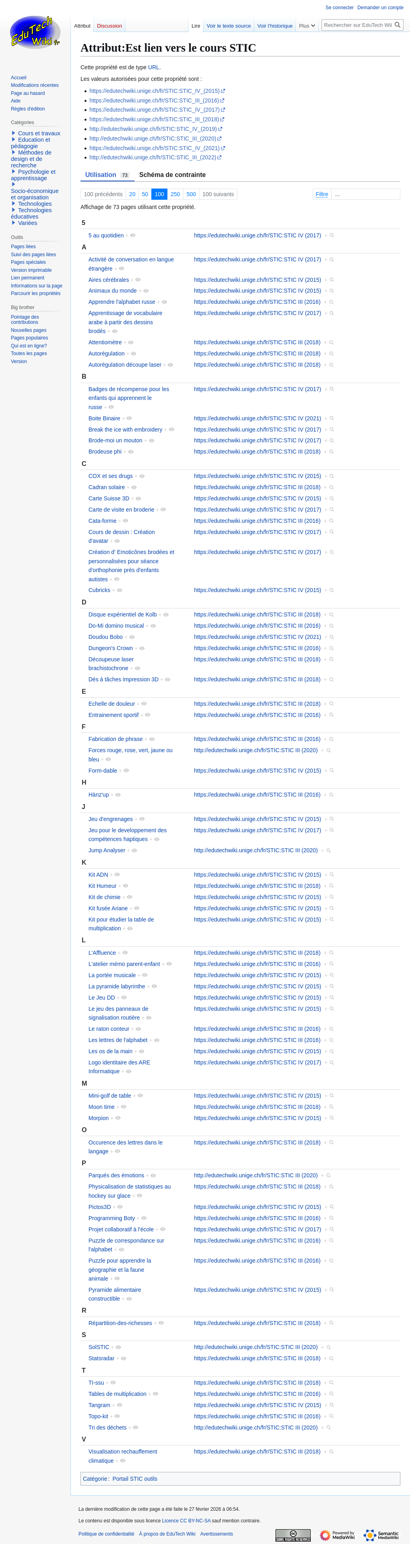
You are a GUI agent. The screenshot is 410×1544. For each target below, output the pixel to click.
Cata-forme (102, 521)
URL (153, 67)
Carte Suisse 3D (108, 498)
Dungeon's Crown (110, 648)
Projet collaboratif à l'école (121, 1229)
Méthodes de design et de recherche (31, 159)
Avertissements (216, 1534)
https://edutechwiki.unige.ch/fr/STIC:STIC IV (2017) (257, 235)
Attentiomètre (105, 342)
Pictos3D (99, 1207)
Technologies (35, 204)
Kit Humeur (102, 886)
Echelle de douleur (111, 704)
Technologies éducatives (31, 213)
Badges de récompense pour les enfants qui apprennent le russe (128, 398)
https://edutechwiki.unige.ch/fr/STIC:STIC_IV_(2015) (154, 91)
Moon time (101, 1107)
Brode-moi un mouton (115, 440)
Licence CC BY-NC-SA (186, 1521)
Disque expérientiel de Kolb (122, 614)
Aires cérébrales (108, 280)
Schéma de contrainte (172, 174)
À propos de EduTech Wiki (167, 1534)
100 (159, 194)
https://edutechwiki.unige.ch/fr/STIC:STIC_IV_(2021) (154, 148)
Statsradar (101, 1358)
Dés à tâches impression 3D (123, 679)
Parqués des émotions (116, 1175)
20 (132, 194)
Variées (27, 223)
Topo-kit (98, 1416)
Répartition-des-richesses (120, 1323)
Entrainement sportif (113, 715)
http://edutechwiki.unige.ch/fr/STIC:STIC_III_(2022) (152, 157)
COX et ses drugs (110, 476)
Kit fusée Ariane (108, 908)
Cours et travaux (39, 133)
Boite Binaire (104, 418)
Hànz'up (98, 794)
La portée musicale (112, 975)
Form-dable (102, 770)
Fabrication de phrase (115, 739)
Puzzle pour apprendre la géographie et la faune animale (119, 1269)
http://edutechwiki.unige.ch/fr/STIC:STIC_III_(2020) (152, 138)
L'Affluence (102, 953)
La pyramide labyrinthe (116, 986)
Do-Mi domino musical (116, 625)
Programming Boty (111, 1218)
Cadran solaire (106, 487)
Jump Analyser (106, 850)
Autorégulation (106, 353)
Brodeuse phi (105, 451)
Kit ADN (98, 874)
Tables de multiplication (117, 1394)
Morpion (98, 1118)
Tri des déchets (107, 1427)
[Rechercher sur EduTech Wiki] (363, 25)
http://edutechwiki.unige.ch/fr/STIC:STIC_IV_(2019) (153, 129)
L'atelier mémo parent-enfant (124, 964)
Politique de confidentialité (106, 1534)
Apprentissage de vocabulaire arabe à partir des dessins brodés (125, 322)
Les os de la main (110, 1051)
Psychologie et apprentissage (33, 175)
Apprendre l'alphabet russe (121, 302)
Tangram (99, 1405)
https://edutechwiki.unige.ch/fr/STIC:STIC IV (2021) (257, 418)
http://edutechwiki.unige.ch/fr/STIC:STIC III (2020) (256, 750)
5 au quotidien (106, 235)
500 (191, 194)
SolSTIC (98, 1347)
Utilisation (107, 175)
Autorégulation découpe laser (124, 364)
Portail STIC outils (135, 1479)
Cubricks (99, 590)
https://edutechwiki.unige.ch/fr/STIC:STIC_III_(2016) (154, 100)
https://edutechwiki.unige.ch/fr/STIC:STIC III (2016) (257, 302)
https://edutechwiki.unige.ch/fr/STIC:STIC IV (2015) (257, 280)
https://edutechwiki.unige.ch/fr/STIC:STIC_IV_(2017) (154, 109)
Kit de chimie (104, 897)
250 (175, 194)
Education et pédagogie (30, 143)
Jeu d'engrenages (110, 819)
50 (145, 194)
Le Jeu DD (101, 997)
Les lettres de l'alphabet (117, 1040)
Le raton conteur (108, 1029)
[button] (13, 133)
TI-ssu (96, 1382)
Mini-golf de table (109, 1095)
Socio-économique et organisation (34, 194)
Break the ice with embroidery (125, 429)
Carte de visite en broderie (121, 509)
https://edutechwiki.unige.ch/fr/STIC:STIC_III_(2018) (154, 119)
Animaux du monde (112, 290)
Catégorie (95, 1479)
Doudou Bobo (105, 637)
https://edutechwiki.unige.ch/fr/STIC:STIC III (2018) (257, 342)
